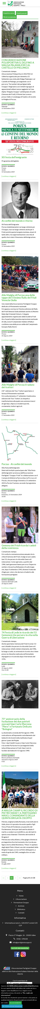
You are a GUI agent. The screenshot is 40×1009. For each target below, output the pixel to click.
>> (20, 878)
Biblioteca (20, 909)
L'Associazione (20, 899)
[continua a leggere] (9, 113)
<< (3, 878)
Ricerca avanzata (9, 17)
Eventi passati (22, 13)
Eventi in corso (8, 13)
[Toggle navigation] (4, 3)
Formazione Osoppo (20, 902)
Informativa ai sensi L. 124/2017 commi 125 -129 (20, 924)
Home (20, 896)
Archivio (20, 906)
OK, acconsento (15, 1003)
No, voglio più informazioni (12, 1006)
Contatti (20, 913)
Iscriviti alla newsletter (20, 948)
